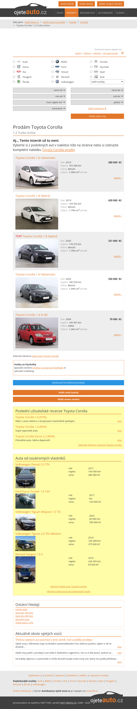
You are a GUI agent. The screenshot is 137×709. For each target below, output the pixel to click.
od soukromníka (110, 53)
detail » (118, 177)
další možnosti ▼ (97, 108)
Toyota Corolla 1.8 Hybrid (32, 196)
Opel (102, 71)
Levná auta (21, 609)
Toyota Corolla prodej (58, 150)
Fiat (65, 680)
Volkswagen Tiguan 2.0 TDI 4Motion (38, 533)
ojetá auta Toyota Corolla (45, 356)
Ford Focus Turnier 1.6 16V (32, 491)
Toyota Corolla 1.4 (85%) (31, 427)
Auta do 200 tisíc (24, 615)
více (119, 420)
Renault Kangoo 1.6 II (29, 554)
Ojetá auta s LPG (24, 622)
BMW (64, 61)
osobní (78, 53)
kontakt (49, 675)
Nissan (64, 71)
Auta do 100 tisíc (24, 612)
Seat (102, 76)
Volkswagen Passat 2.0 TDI (32, 464)
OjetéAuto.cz (35, 675)
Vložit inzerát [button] (66, 3)
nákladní (97, 53)
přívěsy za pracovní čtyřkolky (48, 367)
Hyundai (104, 66)
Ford (63, 66)
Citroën (104, 61)
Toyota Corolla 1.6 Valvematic (35, 158)
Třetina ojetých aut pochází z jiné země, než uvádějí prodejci (54, 640)
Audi (25, 61)
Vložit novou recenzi (68, 399)
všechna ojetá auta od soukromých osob (68, 591)
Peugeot (27, 76)
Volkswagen (67, 81)
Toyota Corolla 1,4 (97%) (31, 417)
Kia (24, 71)
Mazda (92, 680)
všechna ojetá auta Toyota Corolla (68, 586)
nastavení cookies (99, 675)
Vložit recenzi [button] (86, 3)
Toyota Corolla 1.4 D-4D (31, 315)
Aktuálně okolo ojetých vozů (38, 633)
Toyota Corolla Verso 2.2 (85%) (35, 436)
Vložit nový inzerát (68, 392)
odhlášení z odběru (76, 675)
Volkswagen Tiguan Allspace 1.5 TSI (38, 512)
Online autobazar (22, 690)
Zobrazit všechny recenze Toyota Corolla (100, 444)
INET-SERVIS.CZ (68, 702)
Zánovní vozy (22, 619)
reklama (59, 675)
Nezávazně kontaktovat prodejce (68, 382)
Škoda (26, 81)
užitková (87, 53)
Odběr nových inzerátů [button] (110, 3)
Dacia (26, 66)
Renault (65, 76)
